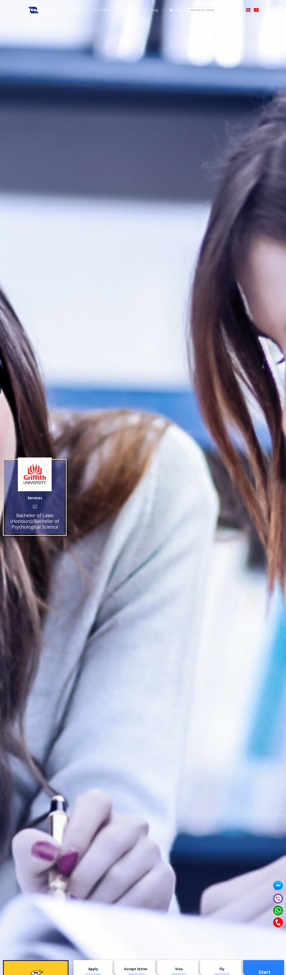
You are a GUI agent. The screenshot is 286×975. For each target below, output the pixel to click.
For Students (72, 10)
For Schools (102, 10)
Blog (154, 10)
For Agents (131, 10)
